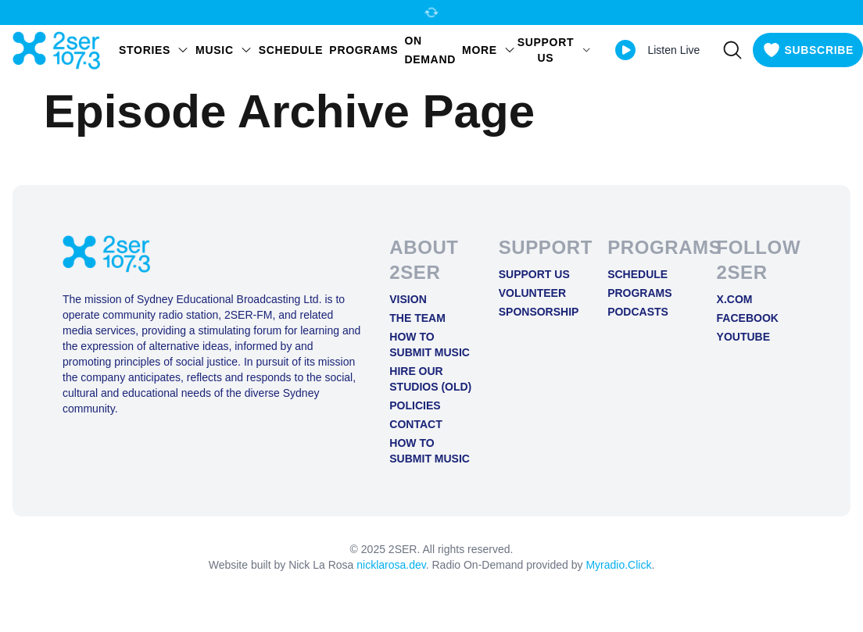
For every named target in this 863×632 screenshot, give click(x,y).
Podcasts (637, 311)
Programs (363, 50)
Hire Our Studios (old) (430, 379)
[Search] (732, 50)
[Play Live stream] (625, 49)
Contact (415, 424)
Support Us (534, 274)
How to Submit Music (429, 344)
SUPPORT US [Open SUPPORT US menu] (554, 50)
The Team (417, 318)
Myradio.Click (618, 565)
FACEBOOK (748, 318)
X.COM (735, 299)
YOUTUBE (743, 336)
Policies (414, 405)
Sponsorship (539, 311)
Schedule (291, 50)
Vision (407, 299)
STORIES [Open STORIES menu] (154, 50)
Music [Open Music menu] (223, 50)
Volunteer (532, 293)
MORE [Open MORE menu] (489, 50)
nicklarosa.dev (390, 565)
